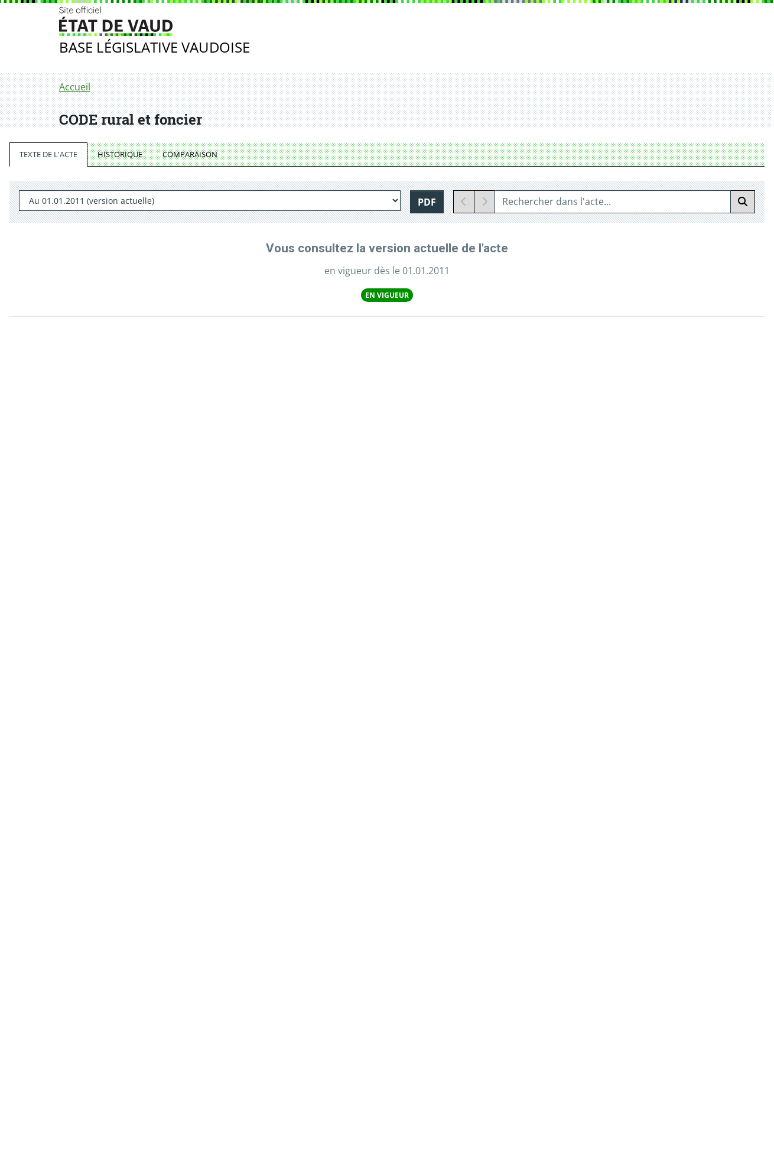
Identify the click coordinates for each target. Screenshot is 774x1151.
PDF (427, 202)
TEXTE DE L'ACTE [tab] (48, 154)
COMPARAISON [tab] (189, 154)
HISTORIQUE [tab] (119, 154)
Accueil (74, 86)
